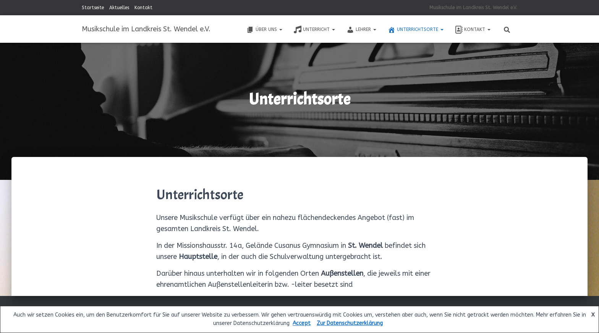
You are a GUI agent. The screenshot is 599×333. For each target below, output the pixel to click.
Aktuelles (119, 7)
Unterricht (314, 30)
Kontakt (143, 7)
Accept (302, 323)
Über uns (264, 30)
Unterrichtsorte (416, 30)
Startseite (93, 7)
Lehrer (361, 30)
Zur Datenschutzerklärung (350, 323)
